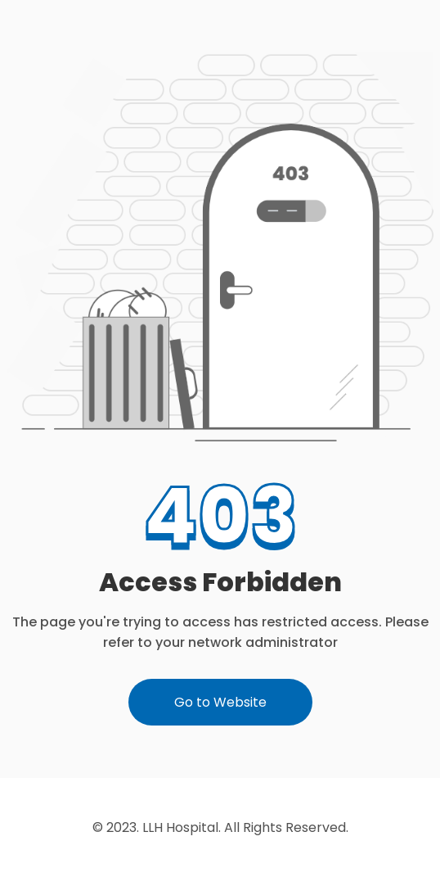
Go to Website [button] (220, 702)
